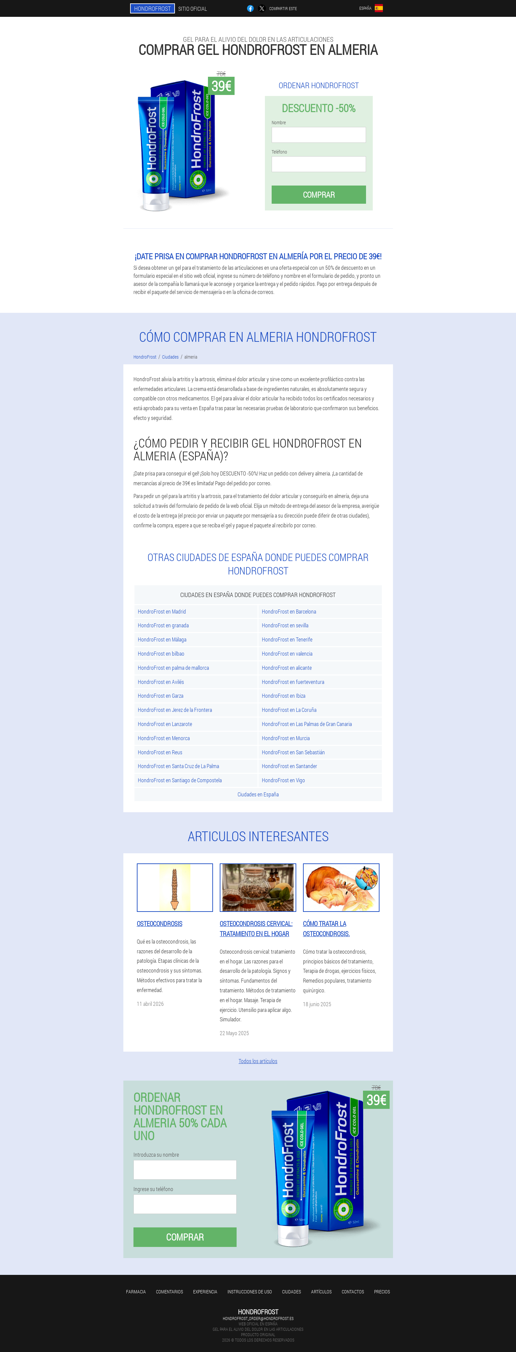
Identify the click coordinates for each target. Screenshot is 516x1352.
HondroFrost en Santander (289, 765)
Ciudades (291, 1291)
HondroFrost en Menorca (164, 737)
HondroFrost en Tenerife (287, 639)
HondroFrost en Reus (160, 752)
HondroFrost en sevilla (285, 625)
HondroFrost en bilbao (161, 653)
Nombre (279, 122)
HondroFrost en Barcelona (289, 611)
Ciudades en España (258, 794)
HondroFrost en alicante (287, 667)
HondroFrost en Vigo (283, 780)
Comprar (319, 194)
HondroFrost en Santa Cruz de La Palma (178, 765)
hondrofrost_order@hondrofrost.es (258, 1318)
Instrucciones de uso (249, 1291)
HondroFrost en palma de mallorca (173, 667)
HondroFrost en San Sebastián (293, 752)
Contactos (353, 1291)
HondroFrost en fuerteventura (293, 681)
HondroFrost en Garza (160, 695)
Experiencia (205, 1291)
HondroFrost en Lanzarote (165, 723)
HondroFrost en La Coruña (289, 709)
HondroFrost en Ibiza (283, 695)
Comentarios (169, 1291)
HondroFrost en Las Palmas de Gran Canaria (307, 723)
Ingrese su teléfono (153, 1189)
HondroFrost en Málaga (162, 639)
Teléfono (279, 152)
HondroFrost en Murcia (286, 737)
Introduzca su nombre (156, 1154)
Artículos (321, 1291)
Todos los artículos (258, 1060)
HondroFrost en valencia (287, 653)
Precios (382, 1291)
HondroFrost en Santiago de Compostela (180, 780)
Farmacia (136, 1291)
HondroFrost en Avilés (161, 681)
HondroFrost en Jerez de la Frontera (175, 709)
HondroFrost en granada (163, 625)
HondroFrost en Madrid (162, 611)
